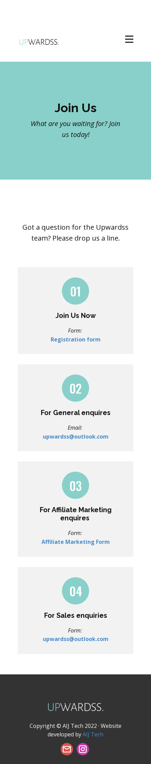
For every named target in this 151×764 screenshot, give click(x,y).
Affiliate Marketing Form (75, 542)
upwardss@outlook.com (75, 436)
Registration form (76, 339)
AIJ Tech (93, 734)
